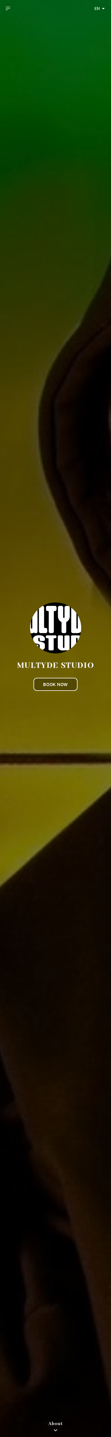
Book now (55, 684)
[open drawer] (8, 8)
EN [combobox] (97, 8)
